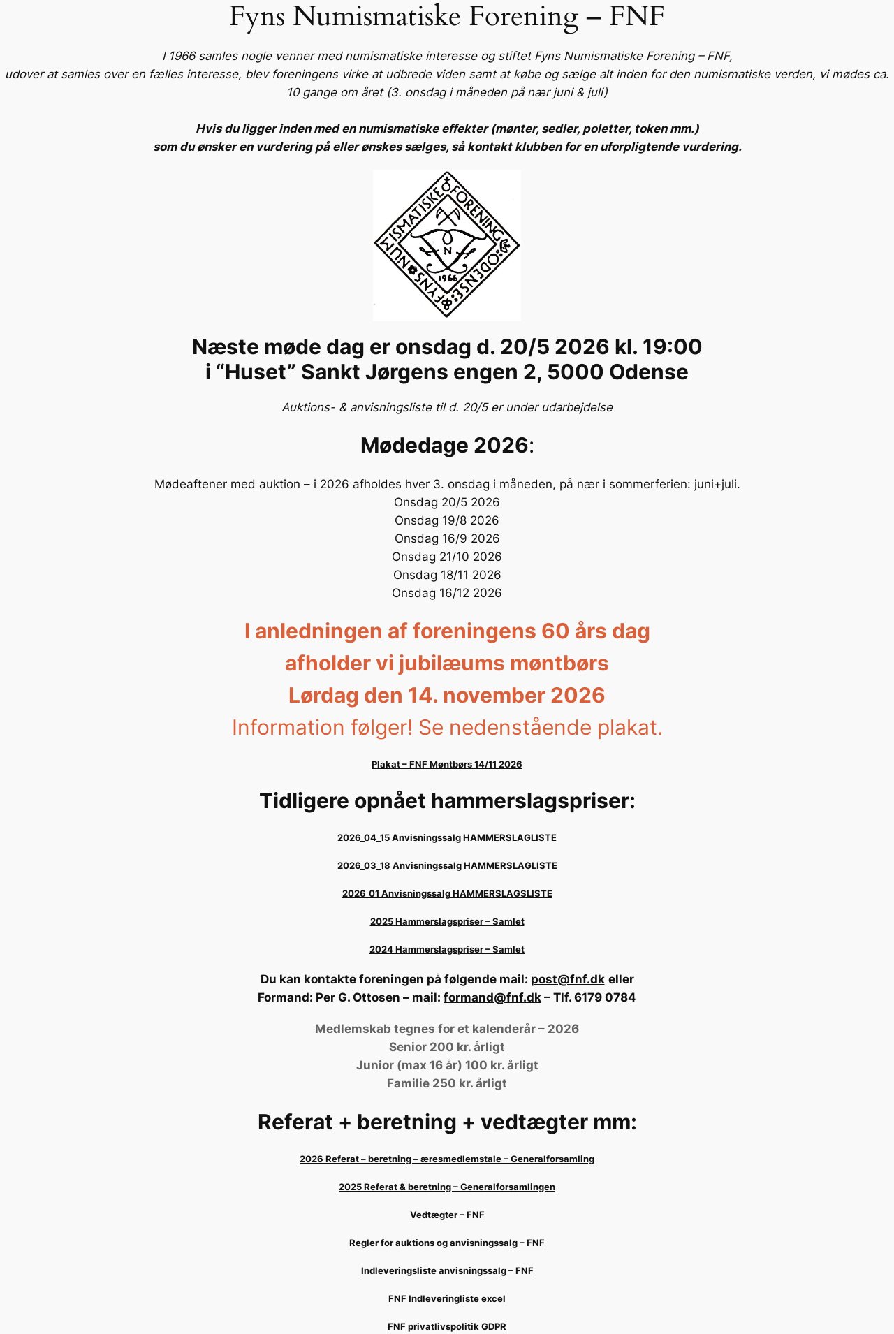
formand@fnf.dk (492, 997)
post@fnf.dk (568, 979)
